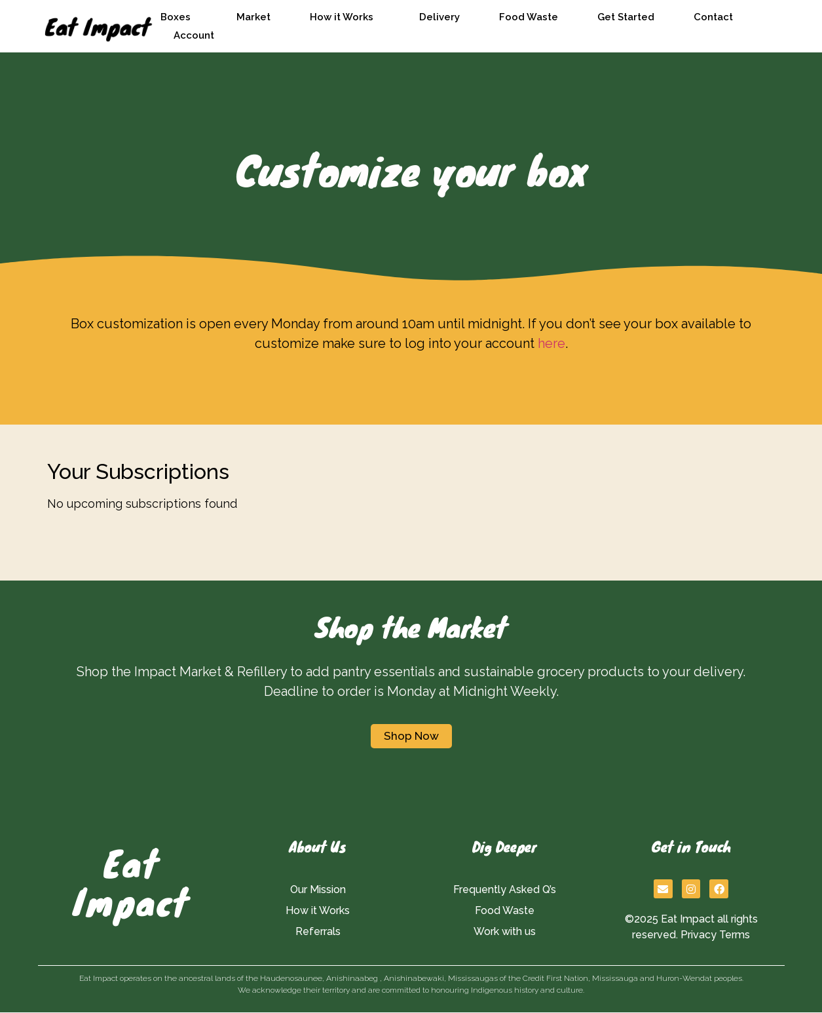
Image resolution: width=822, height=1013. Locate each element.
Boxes (178, 17)
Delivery (439, 17)
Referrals (318, 931)
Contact (713, 17)
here (551, 343)
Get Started (625, 17)
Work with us (505, 931)
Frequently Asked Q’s (504, 889)
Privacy (699, 934)
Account (194, 35)
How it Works (345, 17)
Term (732, 934)
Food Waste (528, 17)
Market (253, 17)
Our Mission (318, 889)
